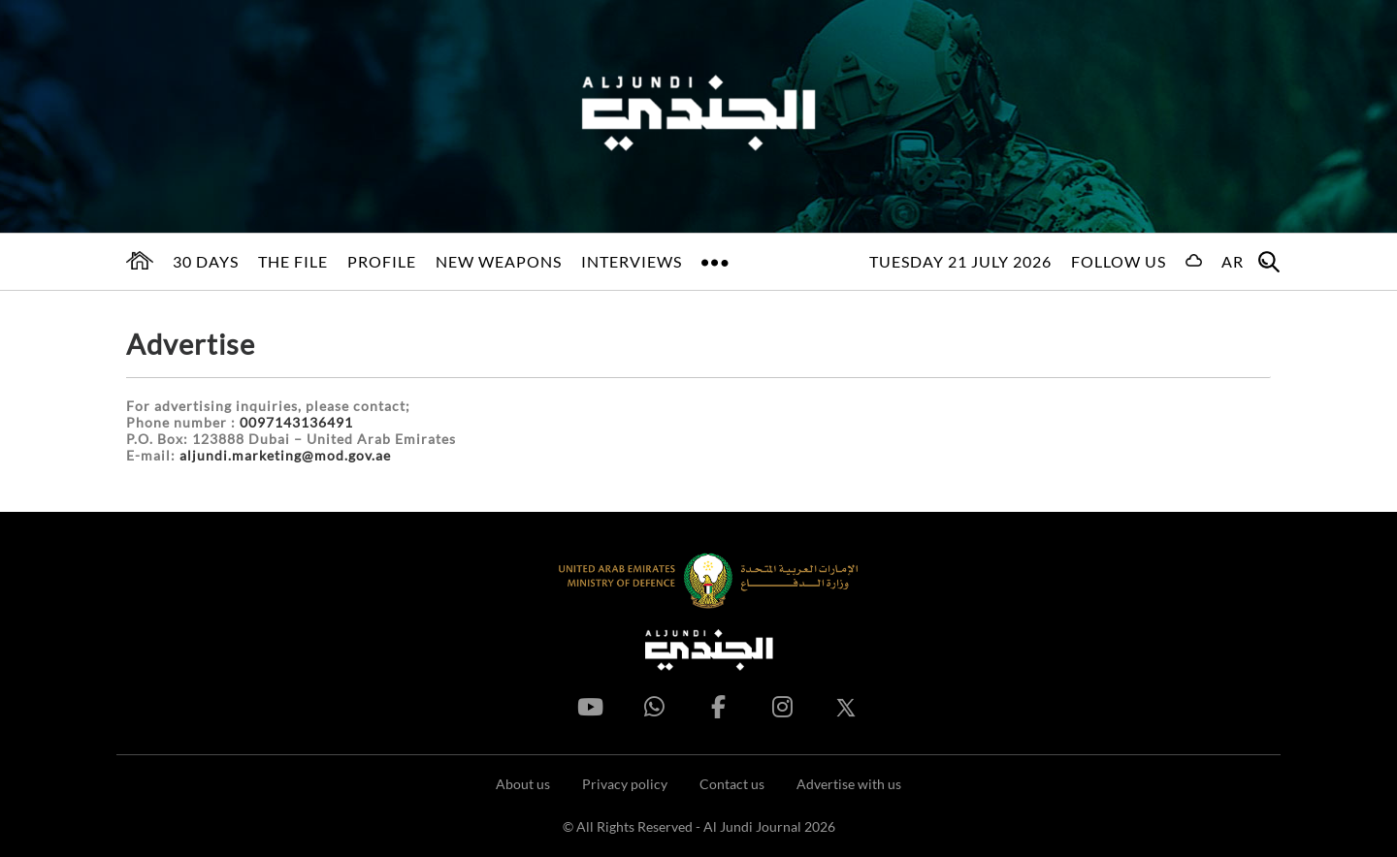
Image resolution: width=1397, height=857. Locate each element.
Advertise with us (848, 784)
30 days (206, 261)
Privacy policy (624, 784)
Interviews (631, 261)
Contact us (731, 784)
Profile (381, 261)
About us (523, 784)
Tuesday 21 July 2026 (960, 261)
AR (1232, 261)
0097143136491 (296, 422)
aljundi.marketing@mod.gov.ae (285, 455)
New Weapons (499, 261)
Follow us (1118, 261)
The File (293, 261)
